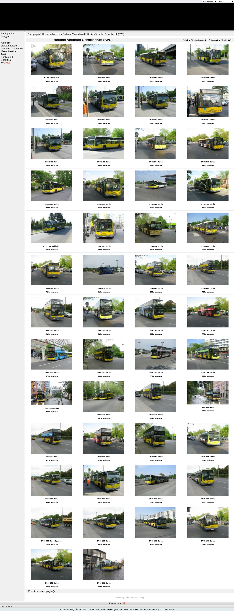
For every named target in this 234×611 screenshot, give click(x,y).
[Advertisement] (12, 122)
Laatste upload (9, 45)
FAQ (72, 609)
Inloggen (5, 36)
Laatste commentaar (12, 48)
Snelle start (7, 57)
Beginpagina (7, 33)
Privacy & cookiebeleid (163, 609)
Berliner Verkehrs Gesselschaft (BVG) (105, 34)
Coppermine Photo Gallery (134, 598)
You (5, 62)
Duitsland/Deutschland (74, 34)
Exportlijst (6, 60)
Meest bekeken (9, 51)
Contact (64, 609)
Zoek (3, 54)
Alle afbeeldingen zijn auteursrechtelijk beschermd (125, 609)
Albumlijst (6, 42)
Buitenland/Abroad (51, 34)
